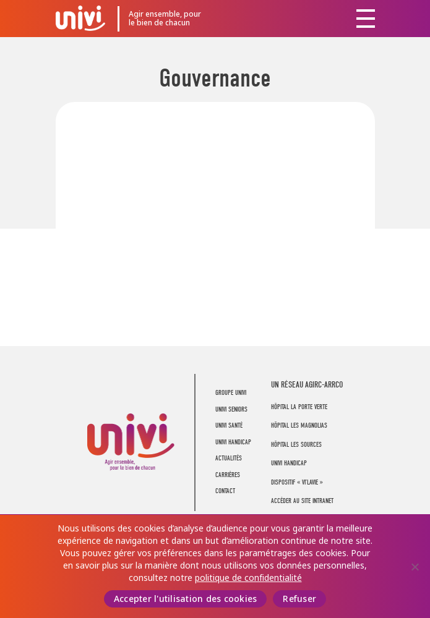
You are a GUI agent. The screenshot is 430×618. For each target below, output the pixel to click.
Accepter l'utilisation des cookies (185, 599)
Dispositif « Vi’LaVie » (297, 482)
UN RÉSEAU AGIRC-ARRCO (307, 384)
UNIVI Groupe (80, 18)
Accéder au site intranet (302, 501)
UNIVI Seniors (231, 409)
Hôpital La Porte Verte (299, 407)
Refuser (299, 599)
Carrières (227, 475)
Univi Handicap (289, 463)
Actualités (228, 458)
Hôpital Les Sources (296, 445)
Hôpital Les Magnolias (299, 425)
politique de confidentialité (248, 578)
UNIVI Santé (229, 425)
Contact (225, 491)
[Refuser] (414, 567)
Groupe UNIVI (230, 393)
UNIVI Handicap (233, 442)
